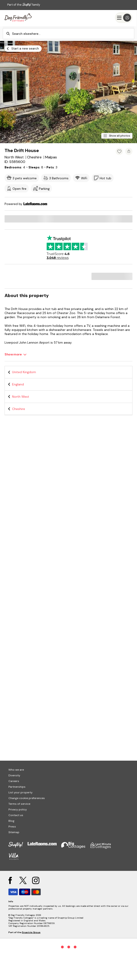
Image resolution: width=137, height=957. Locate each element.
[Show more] (16, 354)
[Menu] (123, 17)
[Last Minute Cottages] (18, 17)
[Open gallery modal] (68, 92)
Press (12, 826)
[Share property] (128, 151)
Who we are (16, 770)
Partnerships (16, 787)
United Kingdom (24, 372)
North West (20, 397)
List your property (20, 792)
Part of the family (23, 5)
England (18, 384)
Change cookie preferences (26, 798)
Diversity (14, 775)
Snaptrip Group (31, 932)
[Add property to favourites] (119, 151)
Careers (13, 781)
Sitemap (13, 832)
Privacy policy (17, 809)
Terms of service (19, 804)
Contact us (15, 815)
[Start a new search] (23, 48)
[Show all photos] (116, 136)
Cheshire (18, 409)
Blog (11, 821)
